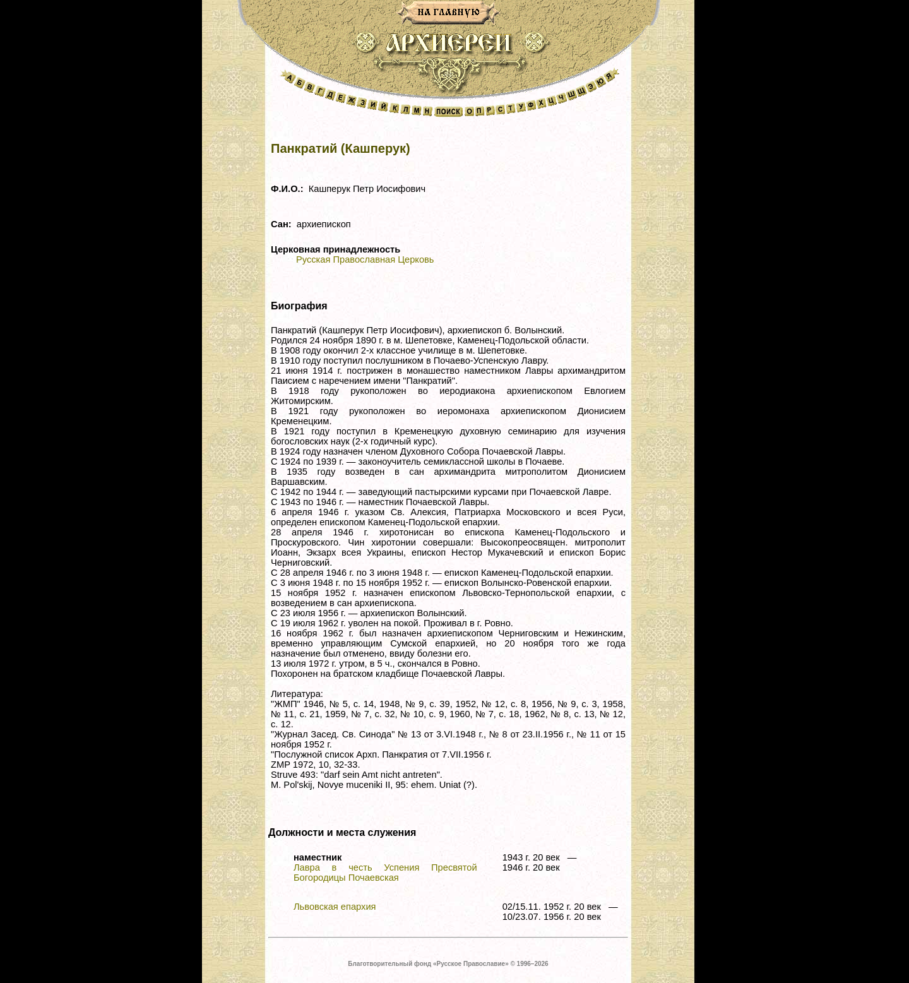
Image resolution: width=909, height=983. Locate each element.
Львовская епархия (335, 907)
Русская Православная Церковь (365, 259)
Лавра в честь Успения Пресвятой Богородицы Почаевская (385, 872)
